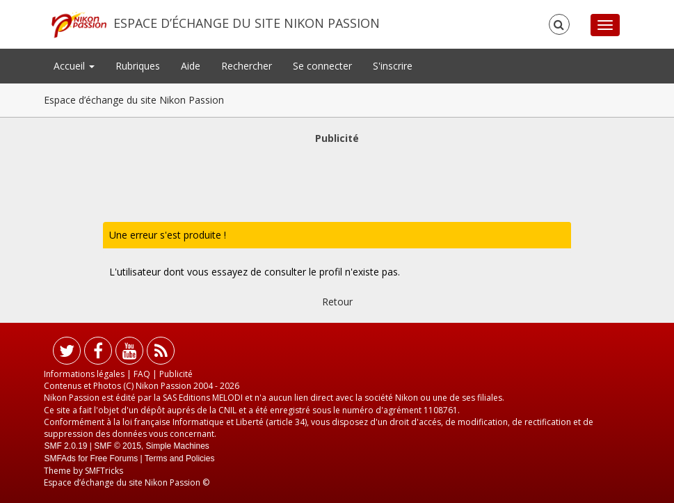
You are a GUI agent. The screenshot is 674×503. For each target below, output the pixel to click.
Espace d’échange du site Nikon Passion (246, 23)
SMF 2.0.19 (65, 446)
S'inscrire (392, 65)
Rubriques (137, 65)
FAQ (142, 374)
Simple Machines (177, 446)
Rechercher (246, 65)
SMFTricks (104, 471)
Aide (190, 65)
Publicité (176, 374)
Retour (337, 301)
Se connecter (322, 65)
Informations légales (84, 374)
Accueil (74, 65)
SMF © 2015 (117, 446)
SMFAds (59, 458)
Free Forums (114, 458)
